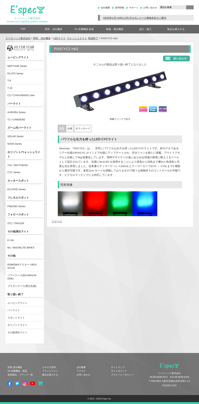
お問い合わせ (150, 7)
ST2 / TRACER (15, 223)
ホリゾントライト (17, 325)
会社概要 (105, 7)
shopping (40, 383)
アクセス (81, 371)
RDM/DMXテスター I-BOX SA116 (22, 266)
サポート (133, 7)
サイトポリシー (119, 371)
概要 (61, 128)
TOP (23, 29)
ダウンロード (82, 128)
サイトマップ (118, 367)
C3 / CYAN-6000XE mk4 (20, 95)
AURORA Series (16, 112)
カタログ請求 (49, 367)
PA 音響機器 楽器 (84, 29)
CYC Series (13, 172)
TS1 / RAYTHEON (17, 165)
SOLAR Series (15, 136)
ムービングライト (17, 303)
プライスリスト (50, 371)
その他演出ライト (17, 332)
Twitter (17, 383)
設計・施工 (145, 29)
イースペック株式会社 (18, 38)
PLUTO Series (15, 73)
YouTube (32, 383)
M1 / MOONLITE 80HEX (21, 247)
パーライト (13, 310)
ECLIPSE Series (16, 189)
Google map (169, 385)
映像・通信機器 (114, 29)
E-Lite (10, 240)
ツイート (57, 221)
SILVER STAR (20, 48)
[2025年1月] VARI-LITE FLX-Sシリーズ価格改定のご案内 (134, 17)
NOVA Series (14, 143)
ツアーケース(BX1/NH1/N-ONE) (22, 277)
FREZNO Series (16, 206)
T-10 (9, 88)
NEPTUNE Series (17, 66)
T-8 (9, 80)
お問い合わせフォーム (176, 58)
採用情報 (119, 7)
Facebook (9, 383)
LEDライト (59, 38)
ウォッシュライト (77, 38)
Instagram (25, 383)
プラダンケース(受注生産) (22, 286)
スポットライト (16, 317)
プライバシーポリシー (122, 375)
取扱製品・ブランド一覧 (20, 375)
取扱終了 (93, 38)
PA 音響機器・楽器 (17, 371)
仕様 (69, 128)
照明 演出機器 (53, 29)
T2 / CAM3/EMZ (16, 119)
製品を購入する (176, 29)
